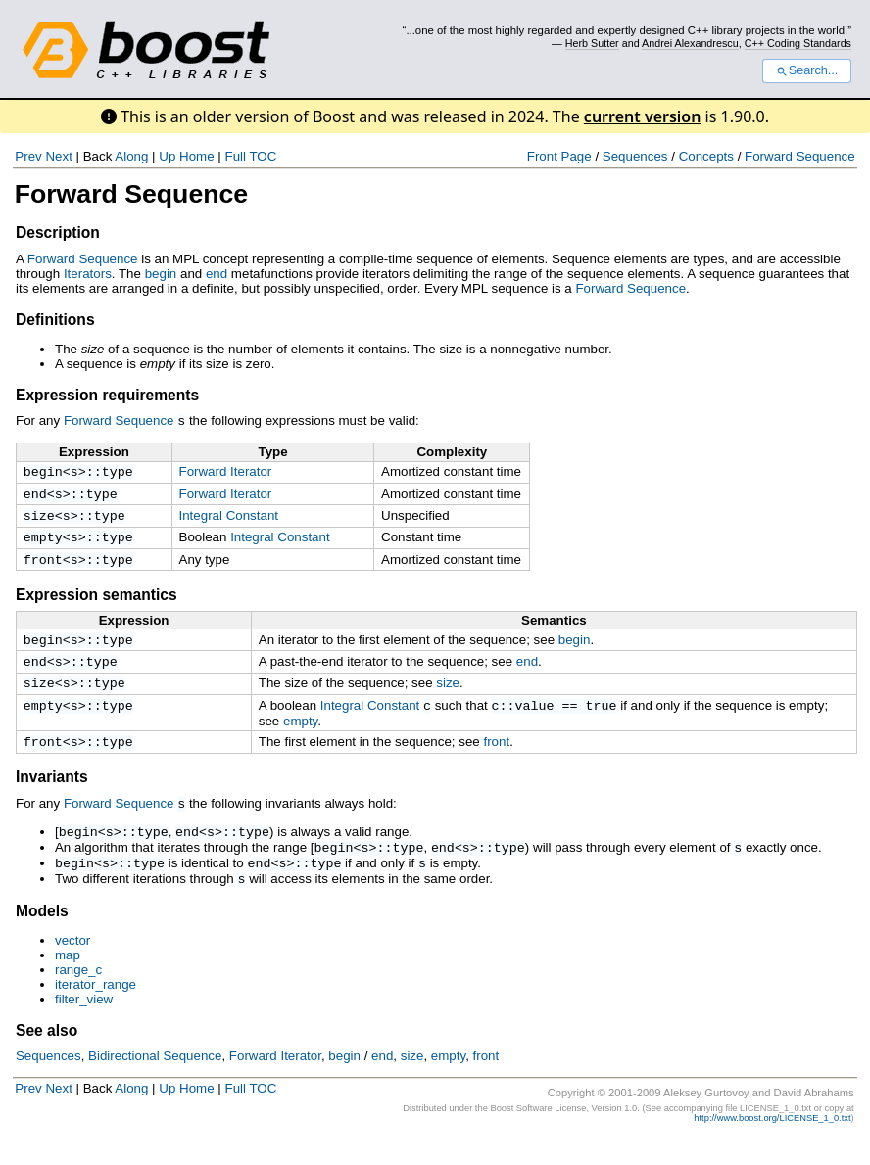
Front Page (559, 156)
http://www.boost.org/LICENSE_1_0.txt (772, 1143)
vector (72, 965)
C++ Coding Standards (798, 43)
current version (642, 116)
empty (43, 543)
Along (131, 156)
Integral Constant (229, 518)
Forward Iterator (225, 470)
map (67, 980)
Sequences (635, 156)
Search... (807, 70)
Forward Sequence (800, 156)
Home (197, 156)
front (43, 568)
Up (167, 156)
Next (58, 156)
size (39, 520)
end (216, 273)
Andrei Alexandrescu (690, 43)
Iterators (88, 273)
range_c (78, 995)
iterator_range (95, 1009)
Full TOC (250, 156)
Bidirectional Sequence (154, 1081)
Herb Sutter (592, 43)
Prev (28, 156)
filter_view (84, 1024)
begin (161, 273)
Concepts (706, 156)
